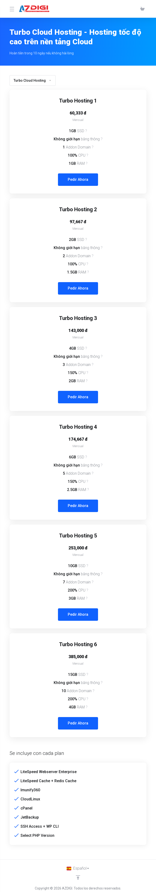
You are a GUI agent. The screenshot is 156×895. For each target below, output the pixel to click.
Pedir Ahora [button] (78, 179)
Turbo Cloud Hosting (33, 80)
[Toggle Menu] (11, 9)
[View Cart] (142, 9)
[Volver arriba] (78, 877)
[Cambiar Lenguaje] (78, 868)
